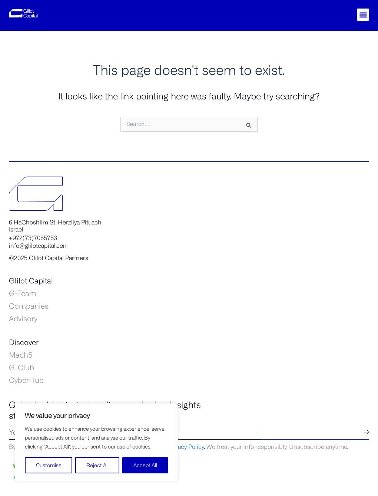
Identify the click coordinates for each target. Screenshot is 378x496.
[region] (96, 442)
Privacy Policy (186, 446)
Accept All (145, 465)
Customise (49, 465)
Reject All (97, 465)
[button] (363, 15)
